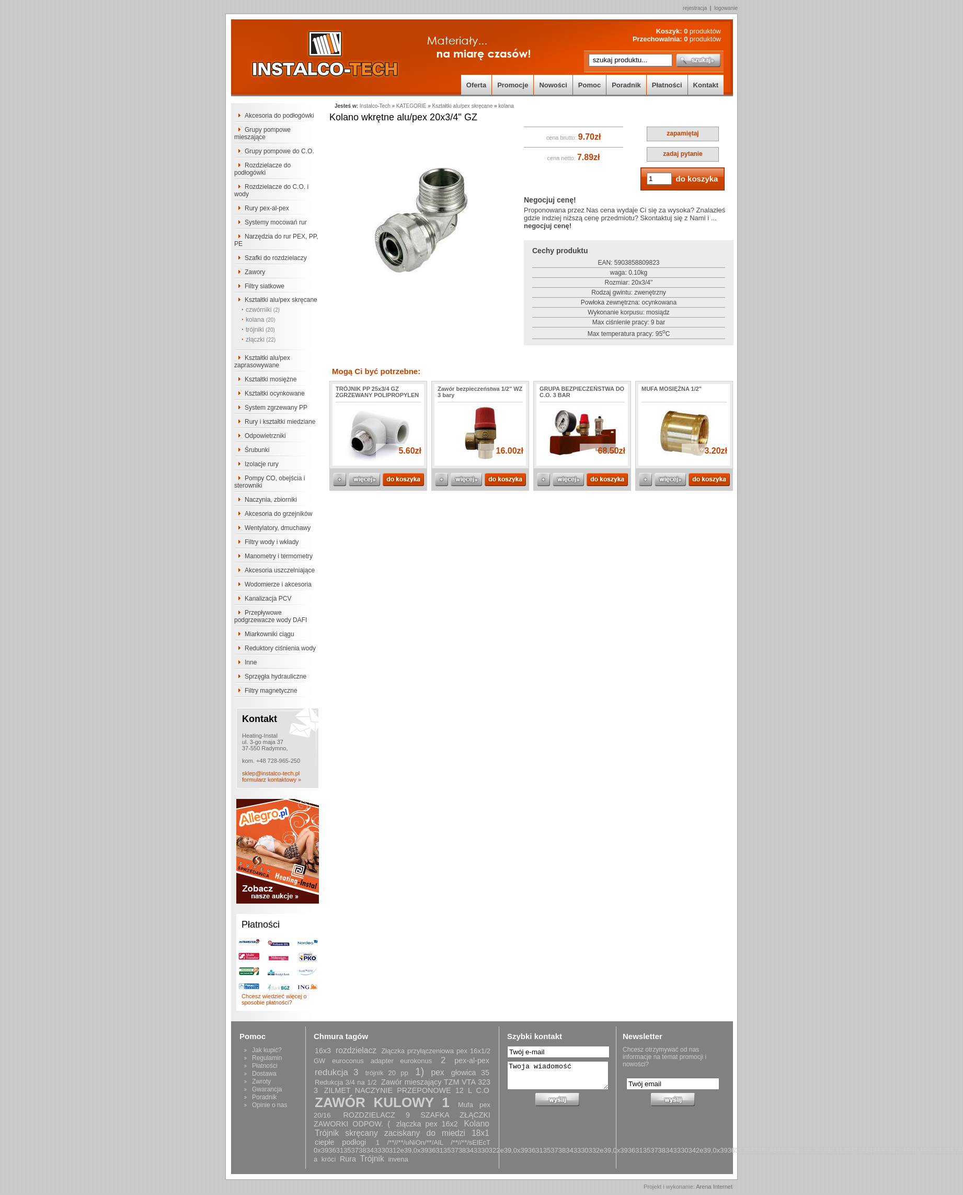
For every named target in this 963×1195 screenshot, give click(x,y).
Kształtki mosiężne (270, 379)
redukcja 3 (337, 1072)
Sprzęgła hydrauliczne (275, 676)
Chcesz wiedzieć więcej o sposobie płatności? (274, 999)
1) (419, 1071)
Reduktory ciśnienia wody (280, 648)
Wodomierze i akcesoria (278, 584)
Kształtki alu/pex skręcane (281, 299)
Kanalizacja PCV (268, 598)
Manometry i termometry (279, 556)
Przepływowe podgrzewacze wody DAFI (270, 616)
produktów (702, 31)
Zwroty (261, 1081)
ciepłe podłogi (340, 1142)
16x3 (323, 1050)
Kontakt (705, 85)
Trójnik (372, 1158)
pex (437, 1072)
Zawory (255, 272)
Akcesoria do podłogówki (279, 115)
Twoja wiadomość (558, 1075)
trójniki (260, 329)
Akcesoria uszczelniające (280, 570)
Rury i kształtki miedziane (280, 421)
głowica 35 (470, 1072)
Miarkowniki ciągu (269, 634)
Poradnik (626, 85)
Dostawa (264, 1073)
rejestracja (695, 8)
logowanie (726, 8)
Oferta (476, 85)
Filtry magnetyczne (271, 690)
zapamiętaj (682, 133)
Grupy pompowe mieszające (262, 133)
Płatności (667, 85)
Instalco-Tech (375, 106)
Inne (251, 662)
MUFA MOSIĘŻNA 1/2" (671, 389)
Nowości (553, 85)
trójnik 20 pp (386, 1073)
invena (398, 1159)
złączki (261, 339)
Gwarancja (267, 1089)
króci (329, 1159)
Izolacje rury (262, 464)
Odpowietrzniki (265, 435)
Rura (348, 1159)
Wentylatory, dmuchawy (278, 528)
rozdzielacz (356, 1050)
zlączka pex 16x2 (427, 1124)
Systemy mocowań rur (276, 222)
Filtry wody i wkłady (272, 542)
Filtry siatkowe (264, 286)
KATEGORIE (411, 106)
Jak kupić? (267, 1050)
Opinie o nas (269, 1105)
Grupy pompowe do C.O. (279, 151)
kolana (261, 319)
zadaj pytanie (682, 153)
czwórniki (263, 309)
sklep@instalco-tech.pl (271, 773)
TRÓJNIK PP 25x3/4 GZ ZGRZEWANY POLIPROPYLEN (377, 392)
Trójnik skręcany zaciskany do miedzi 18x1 (402, 1133)
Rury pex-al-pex (267, 208)
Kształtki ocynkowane (275, 393)
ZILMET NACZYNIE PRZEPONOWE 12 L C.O (406, 1090)
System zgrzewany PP (276, 407)
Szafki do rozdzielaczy (276, 258)
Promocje (512, 85)
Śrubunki (257, 450)
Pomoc (589, 85)
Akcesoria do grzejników (278, 513)
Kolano (476, 1123)
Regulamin (267, 1058)
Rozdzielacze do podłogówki (262, 169)
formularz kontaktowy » (271, 779)
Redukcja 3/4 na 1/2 (345, 1082)
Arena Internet (714, 1186)
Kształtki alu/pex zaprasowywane (262, 361)
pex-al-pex (471, 1060)
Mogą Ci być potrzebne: (376, 371)
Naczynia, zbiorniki (271, 499)
